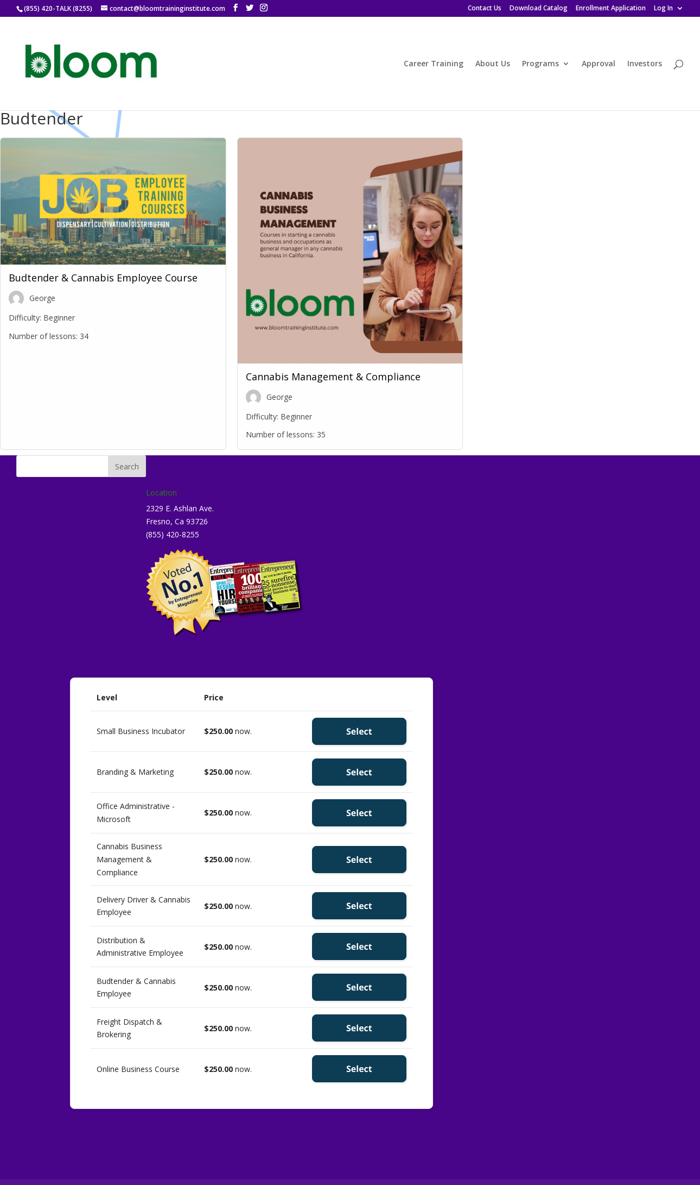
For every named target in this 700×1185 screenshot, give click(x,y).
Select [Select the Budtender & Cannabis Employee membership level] (359, 987)
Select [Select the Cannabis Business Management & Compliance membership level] (359, 860)
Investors (644, 64)
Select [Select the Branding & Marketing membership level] (359, 772)
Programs (540, 64)
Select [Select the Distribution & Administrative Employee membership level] (359, 946)
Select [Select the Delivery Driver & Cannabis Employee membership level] (359, 906)
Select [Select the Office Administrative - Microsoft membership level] (359, 813)
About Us (492, 64)
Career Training (433, 64)
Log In (663, 8)
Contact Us (484, 8)
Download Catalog (539, 8)
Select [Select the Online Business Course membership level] (359, 1069)
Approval (598, 64)
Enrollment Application (611, 8)
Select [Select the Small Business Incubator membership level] (359, 731)
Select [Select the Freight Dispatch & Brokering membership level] (359, 1028)
